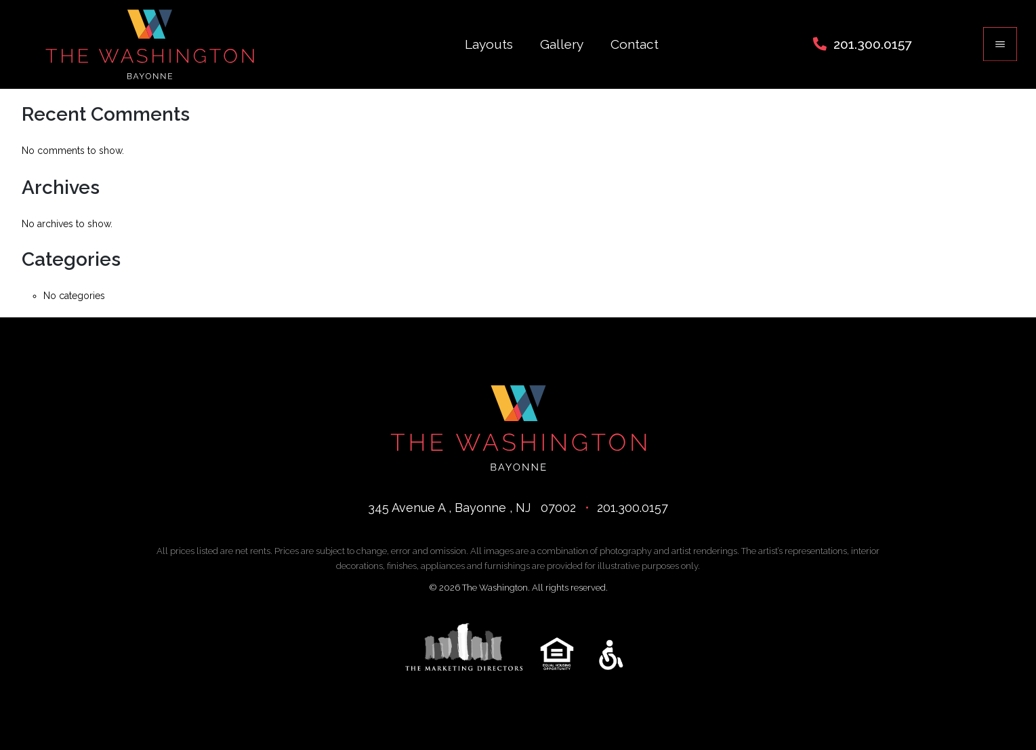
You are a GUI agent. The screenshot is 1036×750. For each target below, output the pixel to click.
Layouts (489, 44)
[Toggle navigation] (1000, 44)
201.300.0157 (872, 44)
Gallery (561, 44)
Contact (634, 44)
